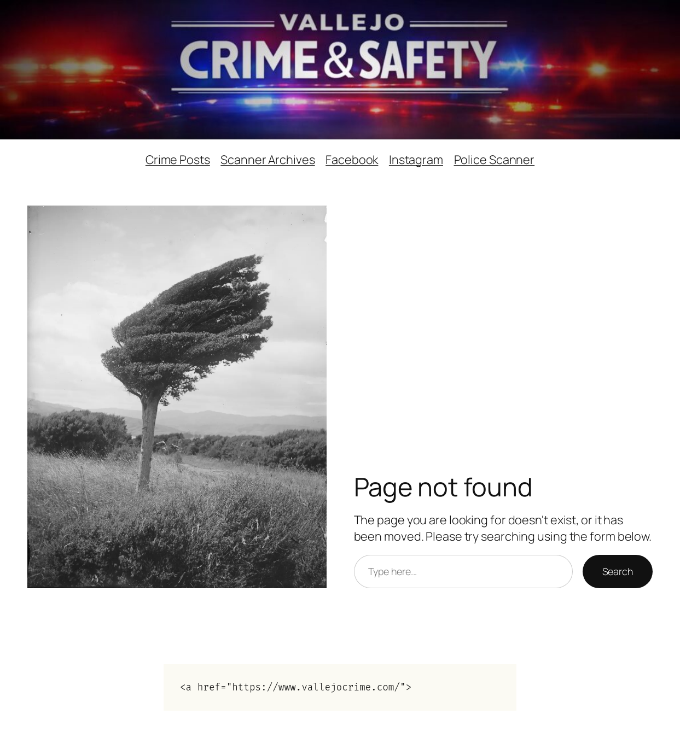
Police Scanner (494, 159)
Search (617, 571)
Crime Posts (178, 159)
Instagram (416, 159)
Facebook (352, 159)
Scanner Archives (267, 159)
